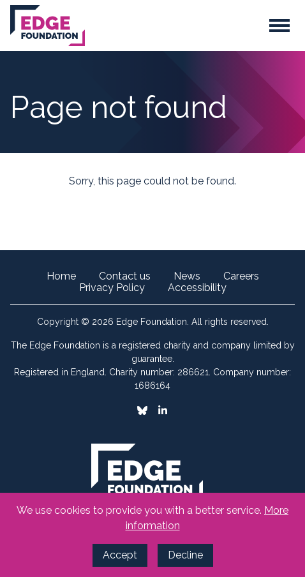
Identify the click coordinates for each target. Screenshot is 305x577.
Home (61, 276)
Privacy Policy (112, 288)
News (187, 276)
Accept (120, 555)
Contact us (125, 276)
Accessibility (197, 288)
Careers (241, 276)
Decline (185, 555)
